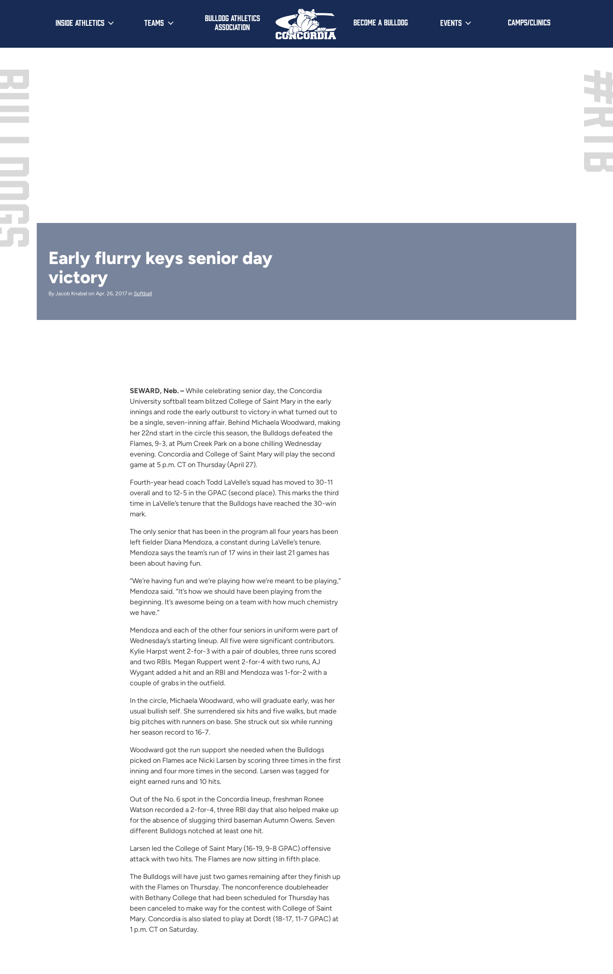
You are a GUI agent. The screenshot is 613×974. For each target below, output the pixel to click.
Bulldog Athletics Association (232, 22)
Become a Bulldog (380, 22)
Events (451, 22)
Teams (154, 22)
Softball (143, 293)
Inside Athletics (80, 22)
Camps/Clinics (529, 22)
